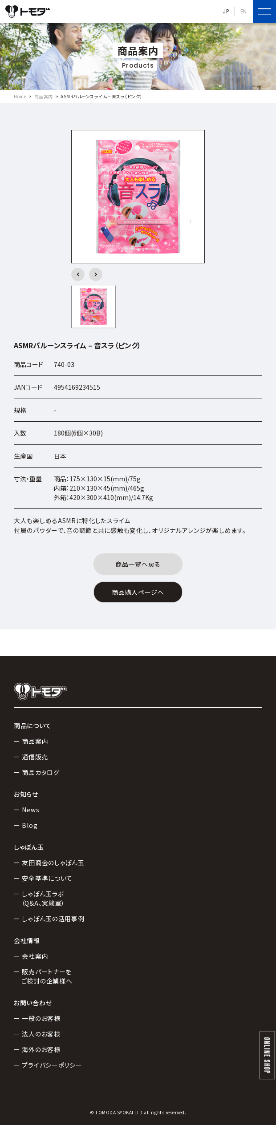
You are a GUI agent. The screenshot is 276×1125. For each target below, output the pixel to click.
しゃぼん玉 (29, 847)
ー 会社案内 (31, 956)
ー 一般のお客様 (37, 1018)
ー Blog (25, 825)
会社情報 (27, 940)
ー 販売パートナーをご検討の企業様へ (43, 976)
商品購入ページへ (138, 592)
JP (226, 11)
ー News (26, 809)
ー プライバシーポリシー (48, 1064)
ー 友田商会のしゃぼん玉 (49, 862)
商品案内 (43, 96)
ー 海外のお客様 (37, 1049)
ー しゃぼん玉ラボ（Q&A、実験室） (39, 898)
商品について (32, 725)
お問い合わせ (33, 1002)
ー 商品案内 (31, 741)
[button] (78, 274)
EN (243, 11)
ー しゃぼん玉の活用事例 (49, 918)
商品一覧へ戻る (138, 564)
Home (20, 96)
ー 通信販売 (31, 756)
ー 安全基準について (43, 878)
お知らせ (26, 794)
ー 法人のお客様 (37, 1033)
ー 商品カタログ (37, 772)
